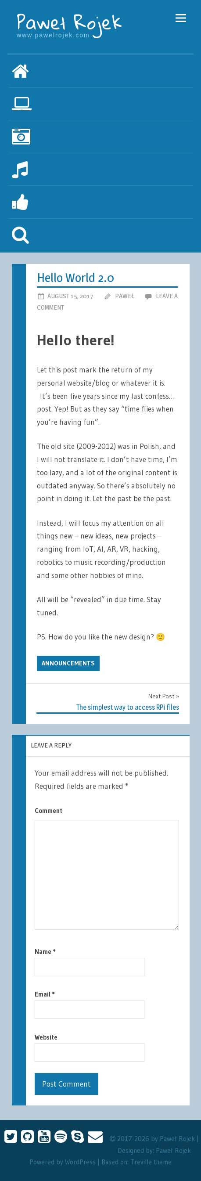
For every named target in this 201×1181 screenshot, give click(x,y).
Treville (141, 1162)
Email (45, 994)
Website (46, 1037)
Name (45, 951)
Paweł (124, 296)
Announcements (68, 663)
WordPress (80, 1162)
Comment (48, 810)
